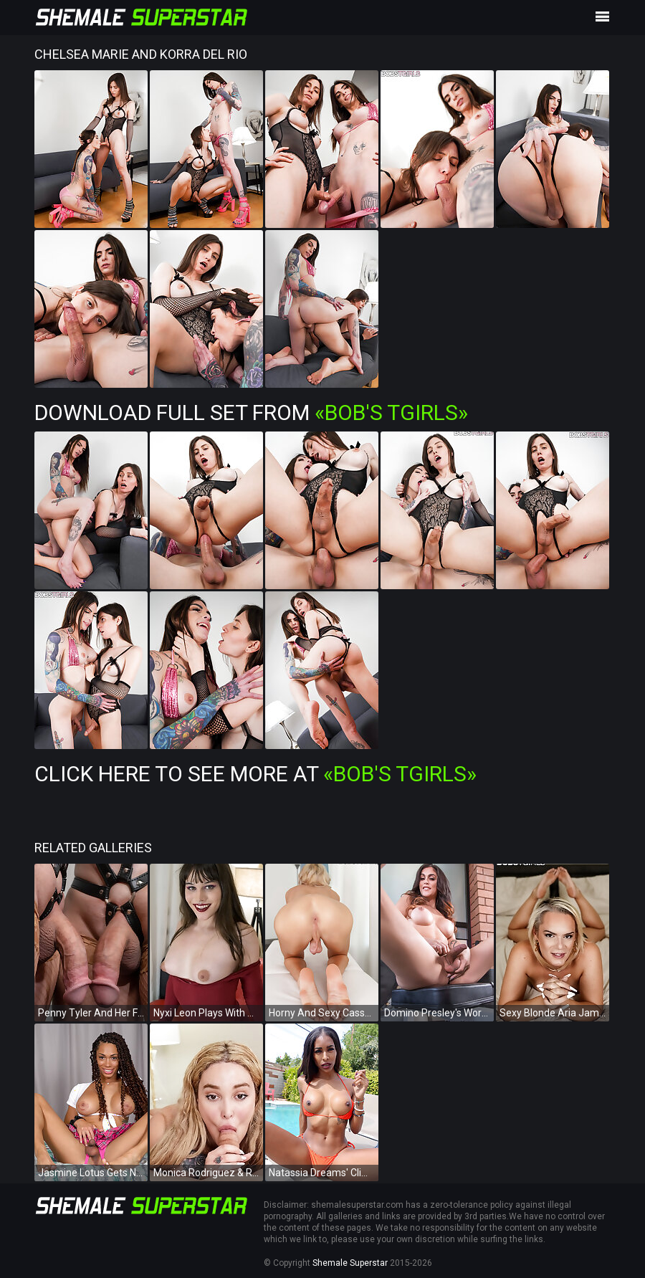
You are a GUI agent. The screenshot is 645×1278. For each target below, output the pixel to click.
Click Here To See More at (255, 773)
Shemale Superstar (350, 1263)
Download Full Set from (251, 412)
